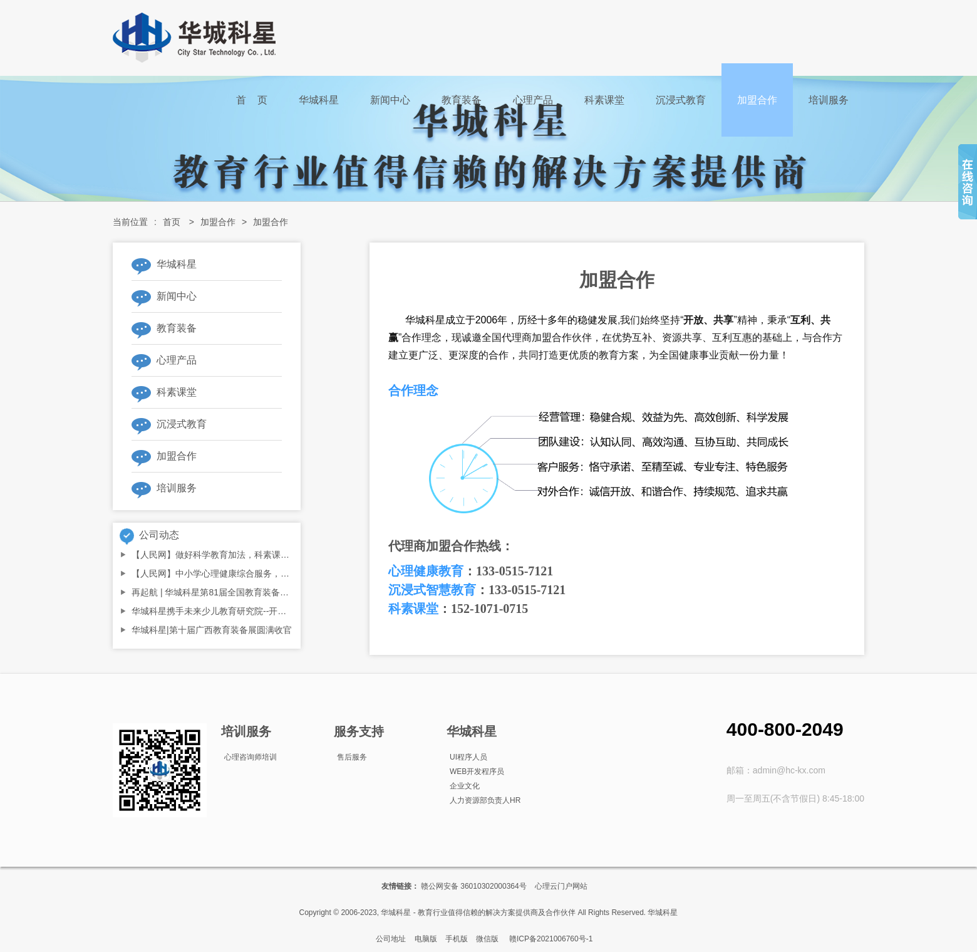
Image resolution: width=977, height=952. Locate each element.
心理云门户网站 (561, 886)
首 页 (251, 100)
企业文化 (465, 786)
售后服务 (352, 757)
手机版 (456, 938)
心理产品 (533, 100)
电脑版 (426, 938)
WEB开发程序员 (477, 771)
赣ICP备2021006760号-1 (550, 938)
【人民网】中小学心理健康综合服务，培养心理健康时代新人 (250, 573)
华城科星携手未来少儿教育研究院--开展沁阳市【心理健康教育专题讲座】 (275, 611)
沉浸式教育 (681, 100)
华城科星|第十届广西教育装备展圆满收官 (212, 630)
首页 (171, 222)
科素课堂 (604, 100)
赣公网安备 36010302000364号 (474, 886)
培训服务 (829, 100)
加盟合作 (757, 100)
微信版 (487, 938)
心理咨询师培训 (250, 757)
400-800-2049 (785, 729)
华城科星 (319, 100)
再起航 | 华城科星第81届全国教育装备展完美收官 (228, 592)
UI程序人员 (468, 757)
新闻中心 (390, 100)
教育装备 (462, 100)
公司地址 (391, 938)
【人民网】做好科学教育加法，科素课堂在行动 (224, 555)
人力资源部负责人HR (485, 800)
